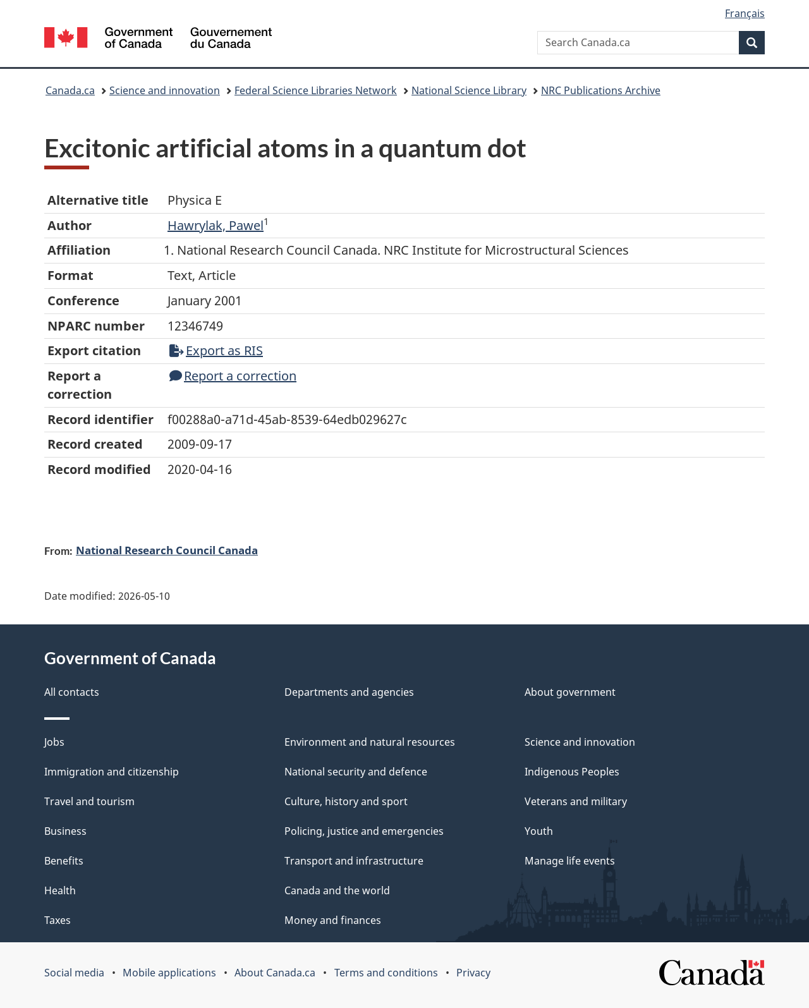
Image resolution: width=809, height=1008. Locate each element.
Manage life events (570, 861)
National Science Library (468, 90)
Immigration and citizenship (111, 772)
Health (60, 890)
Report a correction (232, 375)
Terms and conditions (386, 973)
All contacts (71, 692)
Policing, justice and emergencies (364, 831)
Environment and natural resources (369, 742)
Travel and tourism (89, 801)
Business (65, 831)
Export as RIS (216, 350)
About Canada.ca (274, 973)
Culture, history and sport (346, 801)
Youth (539, 831)
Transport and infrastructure (353, 861)
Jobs (54, 742)
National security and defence (355, 772)
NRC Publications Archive (600, 90)
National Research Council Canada (167, 549)
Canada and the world (337, 890)
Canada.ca (70, 90)
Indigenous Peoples (572, 772)
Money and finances (332, 920)
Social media (74, 973)
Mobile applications (169, 973)
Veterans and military (576, 801)
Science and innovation (164, 90)
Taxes (57, 920)
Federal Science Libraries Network (315, 90)
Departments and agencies (349, 692)
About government (570, 692)
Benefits (63, 861)
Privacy (473, 973)
